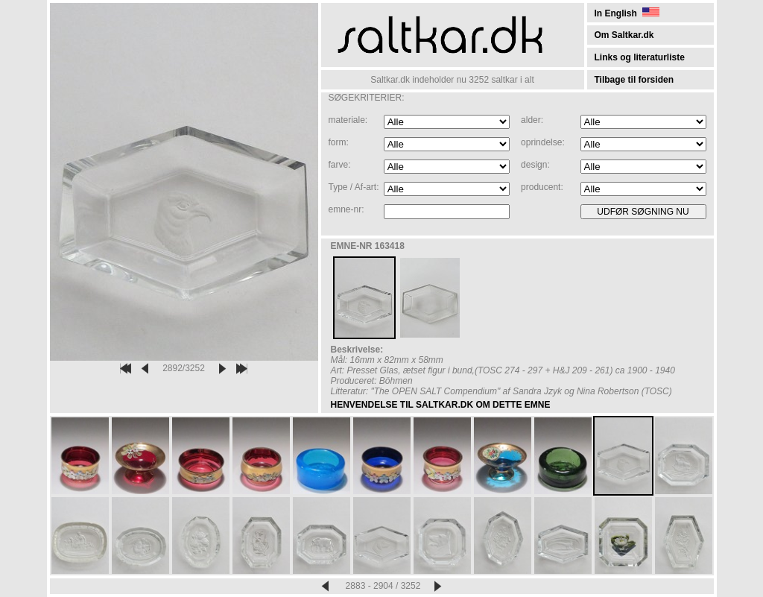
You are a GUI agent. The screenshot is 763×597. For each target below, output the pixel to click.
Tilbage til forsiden (634, 80)
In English (627, 13)
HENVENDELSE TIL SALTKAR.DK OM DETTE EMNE (441, 404)
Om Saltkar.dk (624, 35)
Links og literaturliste (640, 57)
